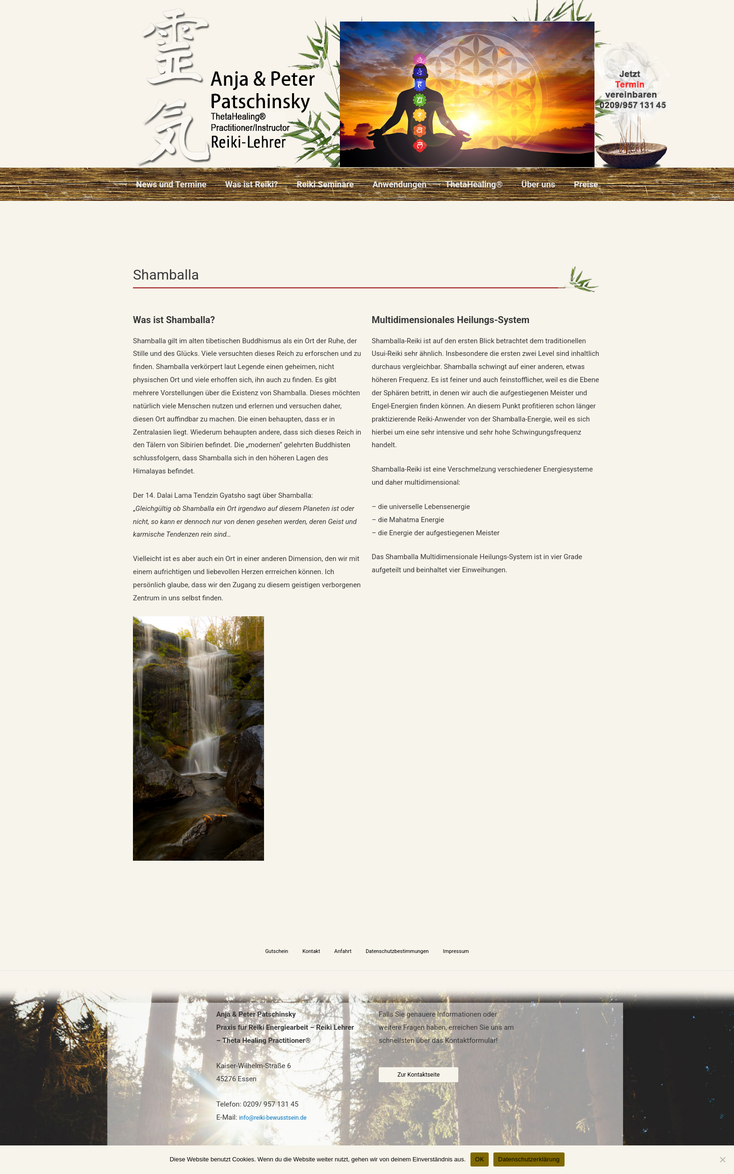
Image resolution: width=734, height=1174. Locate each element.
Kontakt (320, 951)
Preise (580, 184)
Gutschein (294, 951)
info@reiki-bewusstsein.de (280, 1117)
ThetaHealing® (472, 184)
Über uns (534, 184)
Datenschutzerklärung (528, 1159)
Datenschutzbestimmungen (388, 951)
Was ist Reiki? (255, 184)
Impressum (438, 951)
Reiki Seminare (327, 184)
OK (479, 1159)
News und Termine (177, 184)
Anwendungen (399, 184)
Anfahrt (343, 951)
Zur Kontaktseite (423, 1075)
